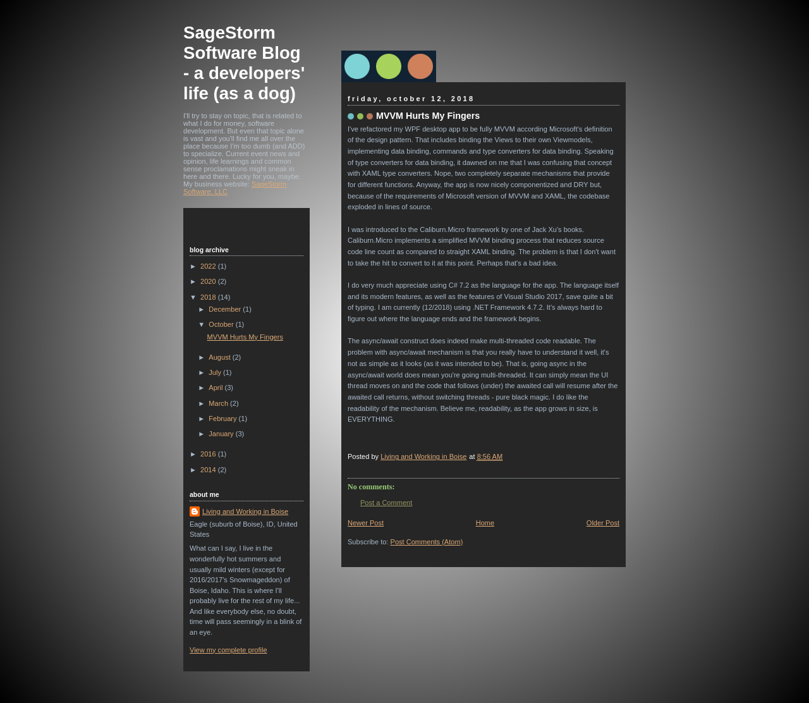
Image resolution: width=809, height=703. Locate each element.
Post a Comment (386, 502)
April (216, 387)
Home (485, 523)
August (220, 357)
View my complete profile (228, 650)
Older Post (603, 523)
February (223, 418)
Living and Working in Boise (245, 511)
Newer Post (366, 523)
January (222, 433)
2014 (209, 470)
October (222, 324)
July (216, 372)
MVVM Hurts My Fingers (245, 337)
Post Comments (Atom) (427, 542)
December (226, 309)
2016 (209, 454)
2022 (209, 266)
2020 (209, 281)
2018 (209, 297)
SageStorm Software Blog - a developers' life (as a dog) (244, 63)
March (219, 403)
